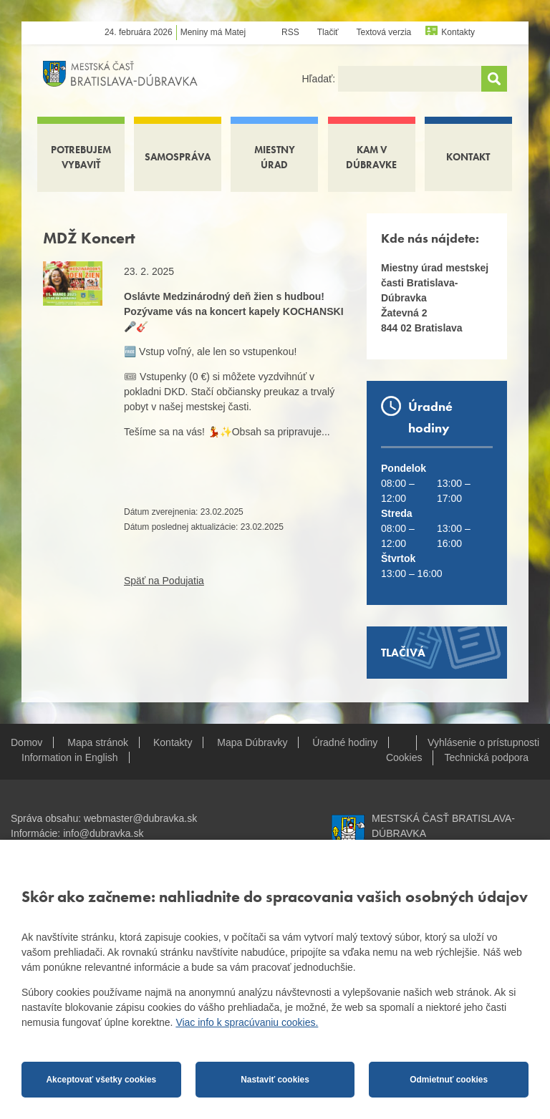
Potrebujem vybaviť (81, 157)
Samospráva (178, 156)
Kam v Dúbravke (371, 157)
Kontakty (458, 32)
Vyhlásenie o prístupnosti (483, 742)
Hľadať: (319, 78)
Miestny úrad (274, 157)
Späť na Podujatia (164, 580)
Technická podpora (486, 757)
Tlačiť (328, 32)
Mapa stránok (97, 742)
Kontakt (468, 156)
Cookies (404, 757)
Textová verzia (384, 32)
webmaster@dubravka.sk (140, 818)
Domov (26, 742)
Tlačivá (403, 652)
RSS (290, 32)
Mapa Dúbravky (252, 742)
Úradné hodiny (344, 742)
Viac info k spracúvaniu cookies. (246, 1022)
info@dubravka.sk (103, 833)
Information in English (69, 757)
